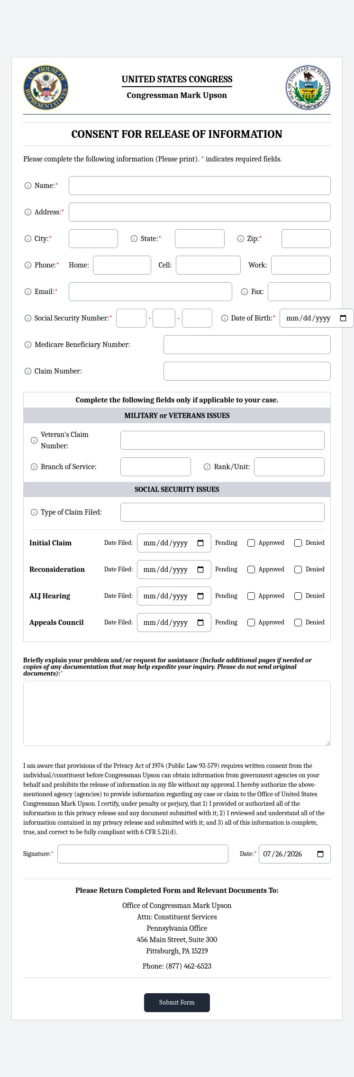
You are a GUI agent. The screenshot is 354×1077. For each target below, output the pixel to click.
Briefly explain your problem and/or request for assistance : (167, 667)
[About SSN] (28, 318)
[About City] (28, 238)
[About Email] (28, 291)
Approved (272, 543)
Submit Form (176, 1002)
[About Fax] (244, 291)
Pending (226, 543)
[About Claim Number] (28, 371)
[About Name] (28, 185)
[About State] (134, 238)
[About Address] (28, 212)
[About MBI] (28, 344)
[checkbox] (251, 543)
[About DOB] (224, 318)
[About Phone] (28, 265)
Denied (315, 543)
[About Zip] (240, 238)
